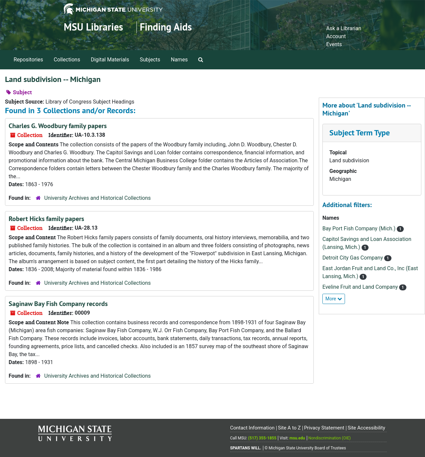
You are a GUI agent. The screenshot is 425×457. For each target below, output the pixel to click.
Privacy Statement (324, 428)
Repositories (28, 59)
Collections (67, 59)
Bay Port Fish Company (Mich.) (359, 228)
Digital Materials (110, 59)
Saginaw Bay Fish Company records (58, 303)
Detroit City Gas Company (353, 258)
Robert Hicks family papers (46, 218)
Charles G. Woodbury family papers (58, 125)
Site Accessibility (366, 428)
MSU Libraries (93, 27)
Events (334, 44)
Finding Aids (166, 27)
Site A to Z (289, 428)
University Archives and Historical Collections (97, 198)
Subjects (150, 59)
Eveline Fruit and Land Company (360, 287)
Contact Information (252, 428)
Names (179, 59)
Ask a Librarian (343, 28)
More (333, 298)
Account (336, 36)
